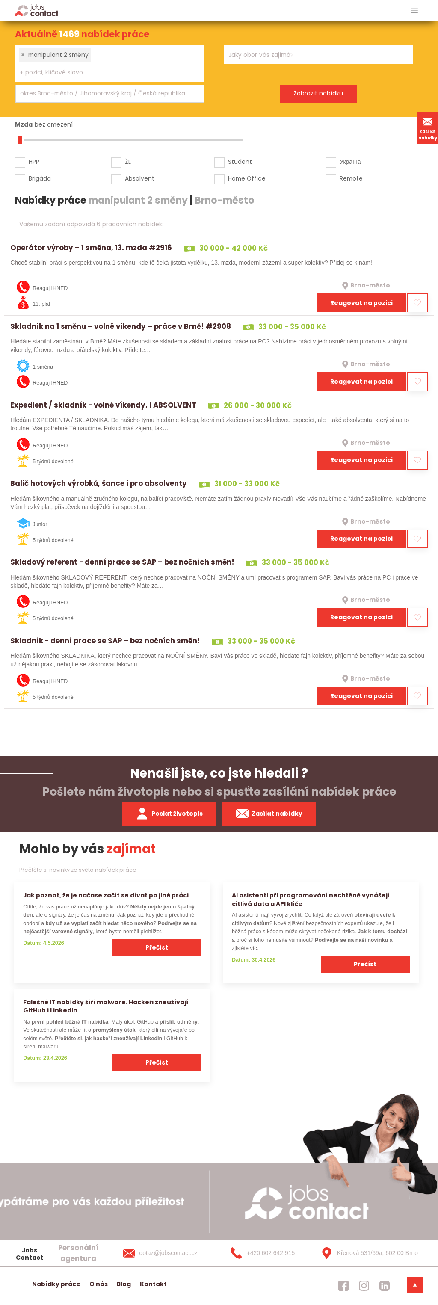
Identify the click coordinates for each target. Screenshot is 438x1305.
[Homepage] (36, 10)
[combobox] (109, 63)
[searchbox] (104, 72)
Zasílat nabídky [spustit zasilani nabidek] (269, 814)
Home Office (247, 178)
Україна (350, 161)
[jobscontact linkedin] (384, 1285)
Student (240, 161)
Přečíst (156, 947)
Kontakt (153, 1284)
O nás (98, 1284)
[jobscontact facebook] (343, 1285)
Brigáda (40, 178)
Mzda (24, 124)
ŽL (128, 161)
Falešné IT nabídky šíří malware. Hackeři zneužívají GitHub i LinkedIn (105, 1006)
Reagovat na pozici (361, 303)
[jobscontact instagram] (364, 1285)
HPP (34, 161)
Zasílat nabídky (427, 128)
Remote (351, 178)
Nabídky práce (56, 1284)
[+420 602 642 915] (267, 1253)
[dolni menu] (415, 1285)
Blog (124, 1284)
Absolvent (139, 178)
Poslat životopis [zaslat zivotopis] (169, 814)
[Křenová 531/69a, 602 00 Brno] (366, 1253)
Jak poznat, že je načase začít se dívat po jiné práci (106, 895)
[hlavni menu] (414, 10)
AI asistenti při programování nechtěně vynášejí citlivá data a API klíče (311, 899)
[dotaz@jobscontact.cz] (168, 1253)
